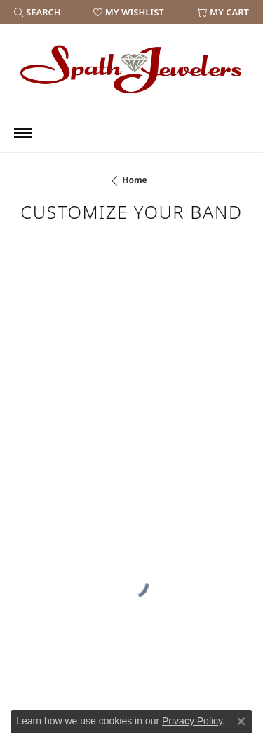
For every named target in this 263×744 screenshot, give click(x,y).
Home (134, 180)
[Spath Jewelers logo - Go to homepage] (132, 68)
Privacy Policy (192, 720)
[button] (37, 12)
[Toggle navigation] (23, 133)
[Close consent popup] (241, 721)
